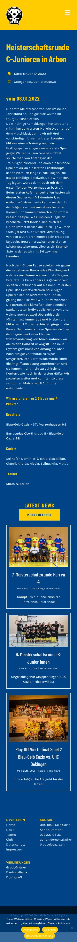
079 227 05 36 (50, 835)
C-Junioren (39, 82)
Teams (11, 835)
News (52, 82)
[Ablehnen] (72, 928)
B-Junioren (46, 668)
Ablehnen (50, 929)
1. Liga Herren (45, 770)
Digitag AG (14, 877)
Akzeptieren (30, 929)
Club (9, 839)
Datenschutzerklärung (39, 935)
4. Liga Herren (45, 588)
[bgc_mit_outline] (14, 8)
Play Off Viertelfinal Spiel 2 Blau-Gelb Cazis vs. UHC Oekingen (38, 756)
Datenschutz (15, 844)
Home (10, 825)
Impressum (14, 849)
